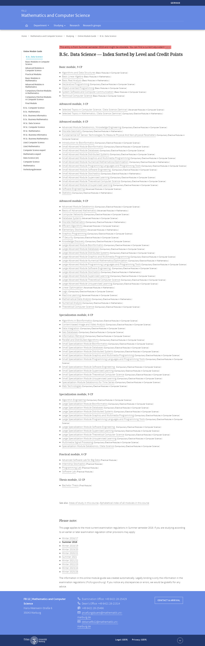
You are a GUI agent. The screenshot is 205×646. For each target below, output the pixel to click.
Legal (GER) (122, 641)
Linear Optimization (72, 287)
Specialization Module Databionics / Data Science (88, 446)
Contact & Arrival (169, 600)
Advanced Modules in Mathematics (34, 85)
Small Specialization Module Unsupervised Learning (89, 378)
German (175, 3)
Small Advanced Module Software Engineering (86, 169)
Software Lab (69, 471)
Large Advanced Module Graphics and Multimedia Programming (96, 256)
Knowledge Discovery (73, 241)
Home (24, 36)
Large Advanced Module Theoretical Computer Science (91, 279)
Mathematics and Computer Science (46, 36)
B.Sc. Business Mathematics (35, 119)
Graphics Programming (74, 233)
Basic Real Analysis (71, 80)
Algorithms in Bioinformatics (77, 320)
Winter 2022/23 (70, 564)
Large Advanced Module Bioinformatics (82, 245)
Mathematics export (32, 154)
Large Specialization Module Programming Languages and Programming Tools (103, 419)
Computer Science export (34, 150)
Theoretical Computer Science (78, 306)
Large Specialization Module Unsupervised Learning (89, 438)
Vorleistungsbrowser (32, 169)
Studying (60, 26)
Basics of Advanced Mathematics (79, 210)
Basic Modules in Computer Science (37, 62)
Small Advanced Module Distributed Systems (85, 154)
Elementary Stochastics (74, 229)
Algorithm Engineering (74, 400)
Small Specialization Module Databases (82, 347)
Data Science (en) (31, 158)
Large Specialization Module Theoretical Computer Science (93, 434)
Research (75, 25)
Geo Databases (70, 332)
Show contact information (179, 640)
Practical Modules (33, 74)
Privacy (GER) (139, 641)
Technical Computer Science (77, 95)
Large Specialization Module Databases (82, 407)
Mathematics (29, 165)
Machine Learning (71, 295)
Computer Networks (72, 214)
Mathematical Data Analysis (76, 299)
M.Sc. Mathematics (31, 131)
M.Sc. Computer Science (34, 127)
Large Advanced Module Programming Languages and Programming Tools (101, 264)
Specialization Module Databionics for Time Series (88, 382)
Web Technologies (71, 386)
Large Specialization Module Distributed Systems (87, 411)
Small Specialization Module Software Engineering (88, 367)
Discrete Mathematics (73, 222)
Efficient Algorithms (72, 226)
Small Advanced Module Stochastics (81, 173)
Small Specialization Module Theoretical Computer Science (93, 374)
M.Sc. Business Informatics (35, 134)
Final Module (31, 103)
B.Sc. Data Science (34, 56)
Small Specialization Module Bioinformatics (84, 343)
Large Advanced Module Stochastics (81, 272)
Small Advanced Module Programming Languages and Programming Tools (101, 165)
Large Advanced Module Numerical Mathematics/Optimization (95, 260)
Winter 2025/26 (70, 571)
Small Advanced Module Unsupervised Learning (87, 185)
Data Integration (70, 328)
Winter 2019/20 (70, 549)
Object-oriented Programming (78, 88)
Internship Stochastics (73, 464)
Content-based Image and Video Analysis (83, 324)
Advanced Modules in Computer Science (34, 69)
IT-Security (67, 237)
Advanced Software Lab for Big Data (81, 460)
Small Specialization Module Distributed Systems (87, 351)
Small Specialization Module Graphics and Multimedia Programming (98, 355)
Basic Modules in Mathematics (32, 79)
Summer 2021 (69, 557)
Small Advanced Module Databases (80, 150)
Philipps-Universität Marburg (35, 640)
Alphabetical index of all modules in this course (124, 503)
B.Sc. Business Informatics (35, 115)
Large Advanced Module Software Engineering (86, 268)
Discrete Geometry (72, 131)
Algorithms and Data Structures (78, 72)
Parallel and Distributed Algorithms (80, 340)
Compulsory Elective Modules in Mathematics (38, 91)
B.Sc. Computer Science (33, 107)
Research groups (92, 25)
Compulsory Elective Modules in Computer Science (38, 98)
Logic (65, 291)
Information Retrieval (73, 336)
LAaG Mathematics (31, 146)
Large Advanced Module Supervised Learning (85, 276)
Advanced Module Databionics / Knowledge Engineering (91, 127)
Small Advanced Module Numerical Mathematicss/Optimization (95, 162)
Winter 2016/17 (70, 538)
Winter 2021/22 (70, 560)
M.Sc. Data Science (31, 123)
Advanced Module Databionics (78, 206)
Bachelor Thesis (70, 485)
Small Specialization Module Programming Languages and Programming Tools (103, 359)
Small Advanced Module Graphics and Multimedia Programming (96, 158)
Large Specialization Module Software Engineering (88, 427)
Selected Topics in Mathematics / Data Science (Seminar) (92, 113)
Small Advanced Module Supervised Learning (85, 177)
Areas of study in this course (84, 503)
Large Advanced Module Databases (80, 249)
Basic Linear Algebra (72, 76)
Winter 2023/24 (70, 568)
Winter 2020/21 (70, 553)
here (167, 47)
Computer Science (31, 161)
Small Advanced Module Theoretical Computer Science (91, 181)
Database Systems (71, 218)
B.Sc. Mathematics (31, 111)
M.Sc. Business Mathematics (35, 138)
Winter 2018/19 (70, 545)
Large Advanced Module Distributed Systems (85, 253)
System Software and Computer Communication (88, 92)
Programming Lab (71, 467)
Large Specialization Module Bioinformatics (84, 403)
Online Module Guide (86, 36)
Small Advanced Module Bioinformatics (82, 146)
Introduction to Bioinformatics (78, 142)
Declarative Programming (75, 84)
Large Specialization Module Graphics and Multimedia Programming (98, 415)
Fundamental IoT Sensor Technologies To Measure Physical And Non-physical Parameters (109, 135)
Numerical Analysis (72, 303)
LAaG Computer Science (33, 142)
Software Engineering (73, 189)
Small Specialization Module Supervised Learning (88, 370)
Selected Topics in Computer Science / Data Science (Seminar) (95, 109)
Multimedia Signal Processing (77, 442)
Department (42, 26)
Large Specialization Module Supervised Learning (88, 430)
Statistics (66, 192)
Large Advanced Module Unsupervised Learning (87, 283)
